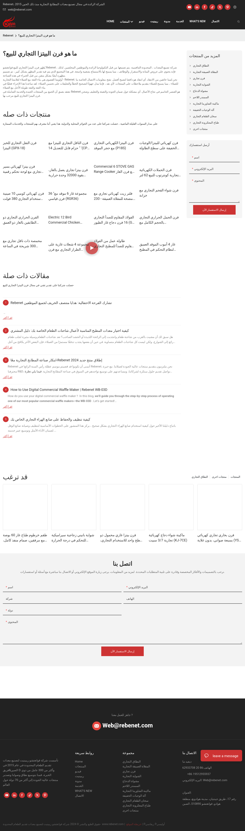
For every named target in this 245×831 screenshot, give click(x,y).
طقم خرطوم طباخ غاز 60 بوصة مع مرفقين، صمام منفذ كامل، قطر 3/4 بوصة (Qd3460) (25, 538)
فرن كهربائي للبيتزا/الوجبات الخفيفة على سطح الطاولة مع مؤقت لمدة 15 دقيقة (158, 146)
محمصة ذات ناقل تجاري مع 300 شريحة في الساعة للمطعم (22, 244)
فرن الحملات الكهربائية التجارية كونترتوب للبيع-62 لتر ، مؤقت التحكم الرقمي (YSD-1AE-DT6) (159, 173)
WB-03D (86, 401)
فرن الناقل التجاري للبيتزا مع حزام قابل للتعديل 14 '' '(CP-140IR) (68, 146)
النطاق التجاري (200, 476)
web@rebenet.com (17, 9)
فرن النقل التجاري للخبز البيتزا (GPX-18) (20, 145)
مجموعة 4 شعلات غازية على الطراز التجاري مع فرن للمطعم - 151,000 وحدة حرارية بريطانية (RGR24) (68, 247)
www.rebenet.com (113, 824)
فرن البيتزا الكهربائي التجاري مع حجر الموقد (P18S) (114, 145)
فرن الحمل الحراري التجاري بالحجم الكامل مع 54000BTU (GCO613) (159, 220)
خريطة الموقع (134, 824)
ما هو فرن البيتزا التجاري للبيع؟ (36, 35)
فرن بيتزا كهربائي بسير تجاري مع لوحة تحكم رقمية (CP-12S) (22, 169)
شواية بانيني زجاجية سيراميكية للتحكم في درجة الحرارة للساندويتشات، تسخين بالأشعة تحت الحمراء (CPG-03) (72, 538)
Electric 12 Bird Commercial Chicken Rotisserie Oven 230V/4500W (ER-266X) (66, 220)
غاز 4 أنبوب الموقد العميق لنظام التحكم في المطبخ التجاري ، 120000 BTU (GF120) (157, 247)
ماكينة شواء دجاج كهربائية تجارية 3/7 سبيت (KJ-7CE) (168, 537)
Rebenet (8, 35)
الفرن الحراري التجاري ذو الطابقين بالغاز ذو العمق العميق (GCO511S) (21, 220)
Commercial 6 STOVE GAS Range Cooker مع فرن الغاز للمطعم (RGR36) (114, 169)
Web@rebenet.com (122, 725)
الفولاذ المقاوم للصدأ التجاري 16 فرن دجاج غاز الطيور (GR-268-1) (114, 220)
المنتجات (235, 476)
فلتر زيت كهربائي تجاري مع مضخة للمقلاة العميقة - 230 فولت (113, 196)
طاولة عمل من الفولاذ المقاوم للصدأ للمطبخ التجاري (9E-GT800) (114, 244)
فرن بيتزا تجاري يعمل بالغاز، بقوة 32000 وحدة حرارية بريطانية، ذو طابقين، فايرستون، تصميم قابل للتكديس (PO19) (68, 173)
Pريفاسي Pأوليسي (154, 824)
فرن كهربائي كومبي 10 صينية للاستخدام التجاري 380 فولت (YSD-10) (23, 196)
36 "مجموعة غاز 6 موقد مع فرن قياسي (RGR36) (67, 196)
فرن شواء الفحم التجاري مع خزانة (159, 192)
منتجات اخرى (219, 476)
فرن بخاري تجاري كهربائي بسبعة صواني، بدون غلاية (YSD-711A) (219, 538)
